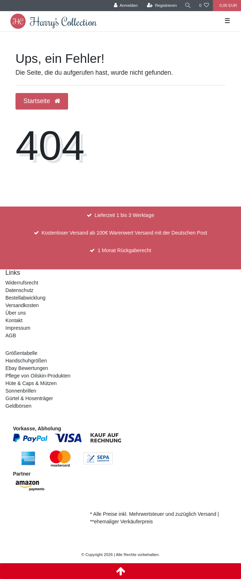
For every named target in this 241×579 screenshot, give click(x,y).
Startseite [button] (41, 101)
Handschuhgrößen (26, 360)
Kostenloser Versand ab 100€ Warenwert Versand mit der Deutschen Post (124, 233)
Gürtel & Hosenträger (29, 398)
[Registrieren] (162, 5)
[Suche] (188, 5)
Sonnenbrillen (20, 391)
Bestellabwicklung (25, 298)
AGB (10, 335)
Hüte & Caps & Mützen (31, 383)
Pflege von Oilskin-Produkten (38, 376)
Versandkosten (22, 305)
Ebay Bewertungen (26, 368)
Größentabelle (21, 353)
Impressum (17, 328)
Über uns (15, 313)
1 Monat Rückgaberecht (124, 250)
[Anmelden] (126, 5)
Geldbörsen (18, 406)
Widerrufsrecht (21, 283)
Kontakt (13, 320)
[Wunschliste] (204, 5)
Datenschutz (19, 290)
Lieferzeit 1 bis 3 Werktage (124, 215)
